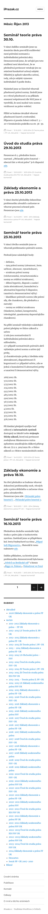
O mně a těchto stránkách (17, 901)
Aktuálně (14, 133)
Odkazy (7, 895)
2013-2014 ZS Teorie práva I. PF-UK (26, 669)
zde (5, 165)
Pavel (9, 130)
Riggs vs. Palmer (13, 566)
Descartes (13, 858)
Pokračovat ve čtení (33, 566)
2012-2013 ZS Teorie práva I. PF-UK (26, 644)
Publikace (9, 883)
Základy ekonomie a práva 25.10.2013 (22, 190)
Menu (40, 9)
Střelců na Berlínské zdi (16, 562)
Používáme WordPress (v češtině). (27, 909)
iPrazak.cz (11, 9)
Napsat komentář (28, 133)
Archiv (9, 620)
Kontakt (8, 889)
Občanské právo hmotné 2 (28, 499)
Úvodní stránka (11, 877)
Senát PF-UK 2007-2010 (21, 861)
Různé (9, 865)
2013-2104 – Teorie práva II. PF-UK (26, 679)
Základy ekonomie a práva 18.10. (22, 472)
